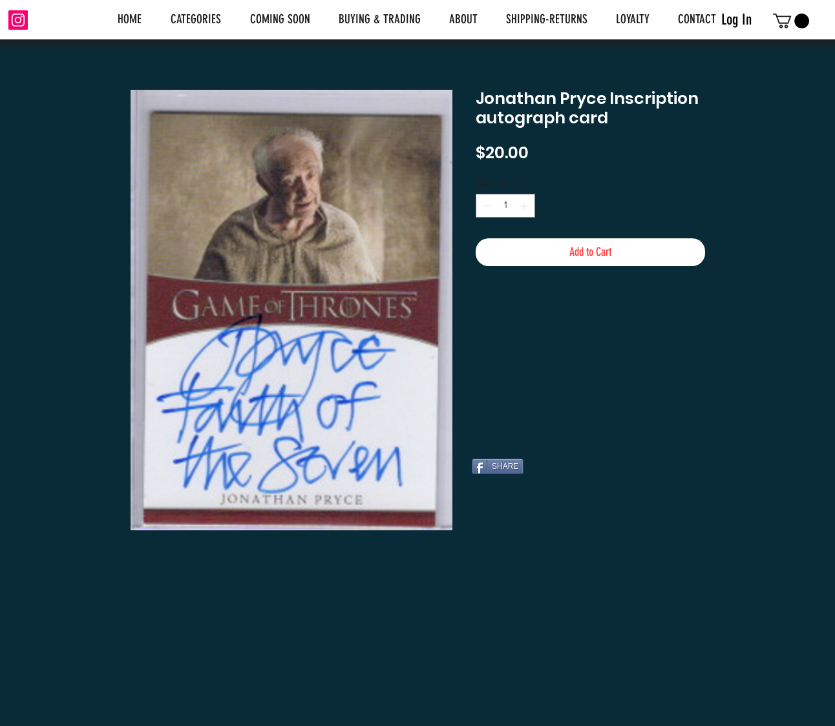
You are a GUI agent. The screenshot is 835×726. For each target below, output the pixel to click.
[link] (791, 21)
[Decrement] (486, 205)
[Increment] (525, 205)
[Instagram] (18, 20)
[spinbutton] (505, 205)
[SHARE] (497, 466)
